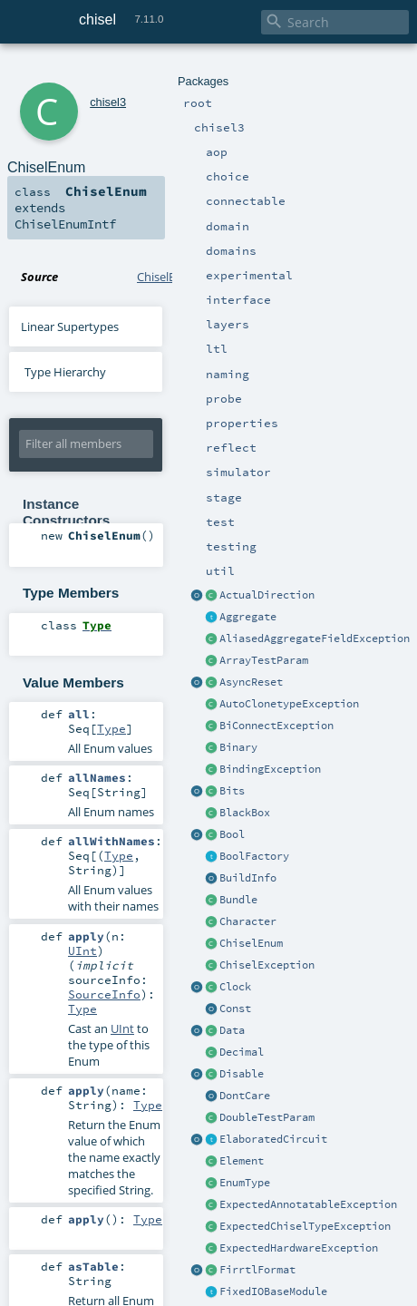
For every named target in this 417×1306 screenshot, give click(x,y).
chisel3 (108, 102)
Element (241, 1161)
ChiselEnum (251, 943)
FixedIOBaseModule (273, 1291)
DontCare (244, 1095)
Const (235, 1008)
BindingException (270, 769)
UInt (82, 950)
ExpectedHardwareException (298, 1248)
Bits (232, 791)
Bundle (238, 899)
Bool (232, 834)
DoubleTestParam (267, 1117)
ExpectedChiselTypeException (305, 1226)
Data (232, 1030)
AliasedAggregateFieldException (314, 638)
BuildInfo (247, 878)
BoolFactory (254, 856)
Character (247, 921)
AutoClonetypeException (289, 703)
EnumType (244, 1182)
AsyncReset (251, 682)
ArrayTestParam (263, 660)
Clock (235, 986)
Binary (238, 747)
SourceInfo (104, 994)
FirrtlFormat (257, 1269)
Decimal (241, 1052)
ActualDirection (267, 595)
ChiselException (267, 965)
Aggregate (247, 616)
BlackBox (244, 812)
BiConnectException (276, 725)
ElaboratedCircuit (273, 1139)
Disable (241, 1073)
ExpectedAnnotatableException (308, 1204)
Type (111, 728)
